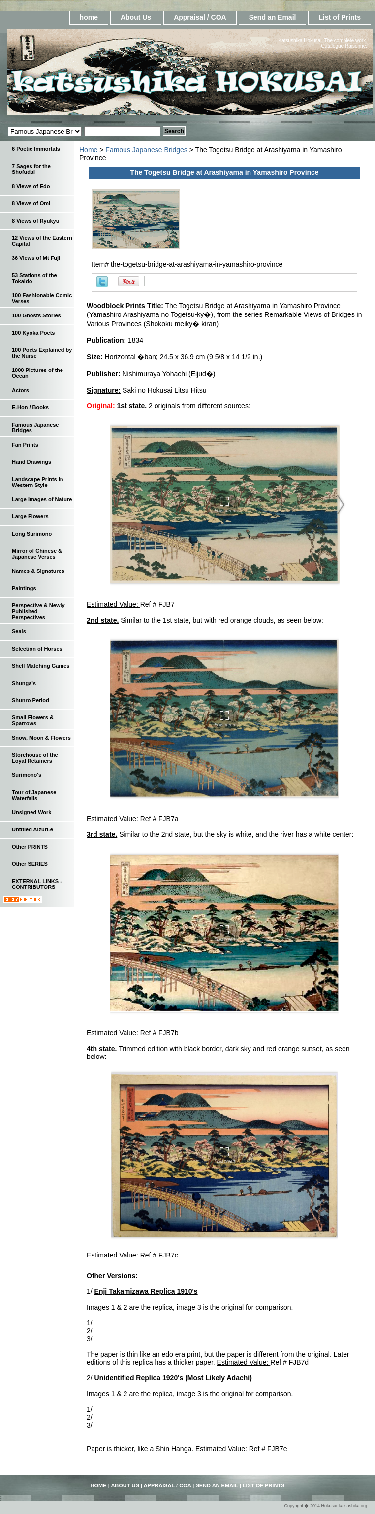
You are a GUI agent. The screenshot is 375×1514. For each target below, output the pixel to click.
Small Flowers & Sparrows (33, 720)
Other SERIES (30, 864)
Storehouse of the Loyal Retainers (35, 758)
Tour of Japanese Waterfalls (34, 795)
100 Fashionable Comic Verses (42, 298)
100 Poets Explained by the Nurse (42, 353)
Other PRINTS (30, 847)
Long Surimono (32, 534)
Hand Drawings (31, 462)
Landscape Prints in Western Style (37, 482)
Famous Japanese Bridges (146, 150)
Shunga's (24, 683)
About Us (136, 17)
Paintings (24, 588)
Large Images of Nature (42, 499)
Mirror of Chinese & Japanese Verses (37, 554)
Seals (19, 631)
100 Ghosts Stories (36, 315)
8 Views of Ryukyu (35, 221)
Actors (20, 390)
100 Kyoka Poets (33, 333)
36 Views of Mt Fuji (36, 258)
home (89, 17)
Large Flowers (30, 516)
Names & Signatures (38, 571)
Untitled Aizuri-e (32, 829)
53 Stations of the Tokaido (34, 278)
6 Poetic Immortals (36, 149)
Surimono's (26, 775)
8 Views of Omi (31, 203)
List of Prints (339, 17)
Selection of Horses (37, 649)
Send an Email (272, 17)
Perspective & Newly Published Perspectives (38, 611)
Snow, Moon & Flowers (41, 738)
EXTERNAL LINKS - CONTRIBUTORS (37, 884)
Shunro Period (30, 700)
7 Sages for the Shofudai (31, 169)
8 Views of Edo (31, 186)
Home (88, 150)
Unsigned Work (31, 812)
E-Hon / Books (30, 407)
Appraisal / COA (200, 17)
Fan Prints (25, 445)
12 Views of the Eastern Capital (42, 241)
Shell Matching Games (40, 666)
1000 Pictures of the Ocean (37, 373)
